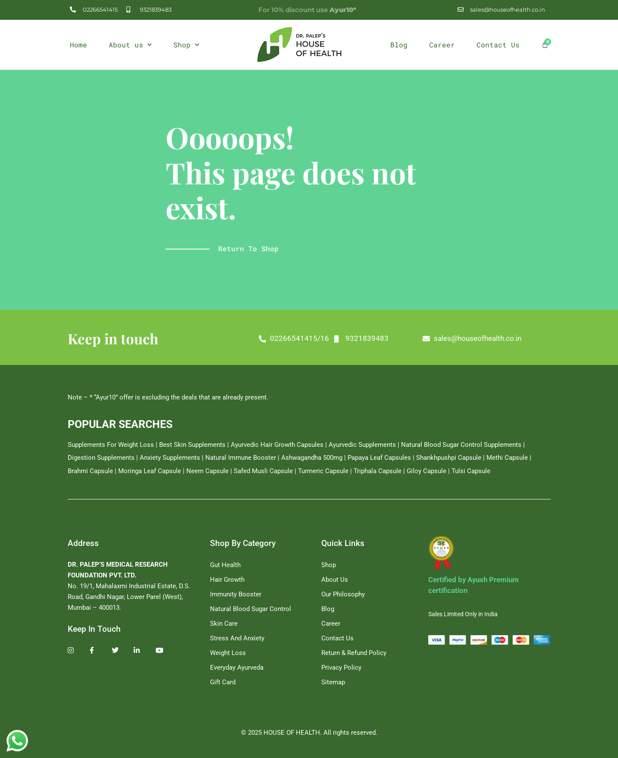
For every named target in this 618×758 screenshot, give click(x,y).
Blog (399, 44)
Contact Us (498, 44)
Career (442, 44)
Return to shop (248, 248)
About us (130, 44)
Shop (186, 44)
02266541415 (352, 338)
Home (78, 44)
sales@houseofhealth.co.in (536, 338)
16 (383, 338)
